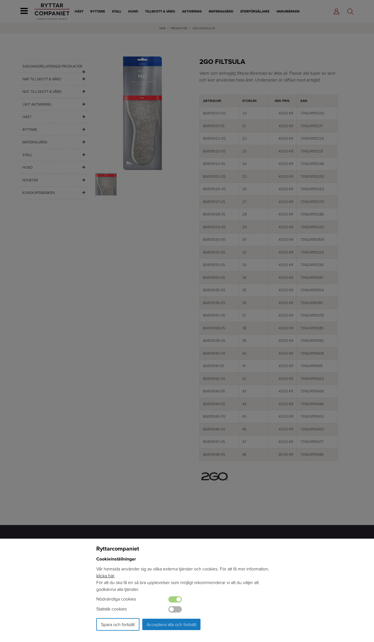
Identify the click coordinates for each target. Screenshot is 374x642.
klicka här (105, 575)
